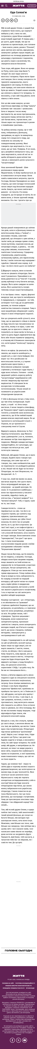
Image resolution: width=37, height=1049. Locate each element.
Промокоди (30, 988)
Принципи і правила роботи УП (14, 988)
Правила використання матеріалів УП (18, 985)
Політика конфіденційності (25, 983)
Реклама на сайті (8, 983)
